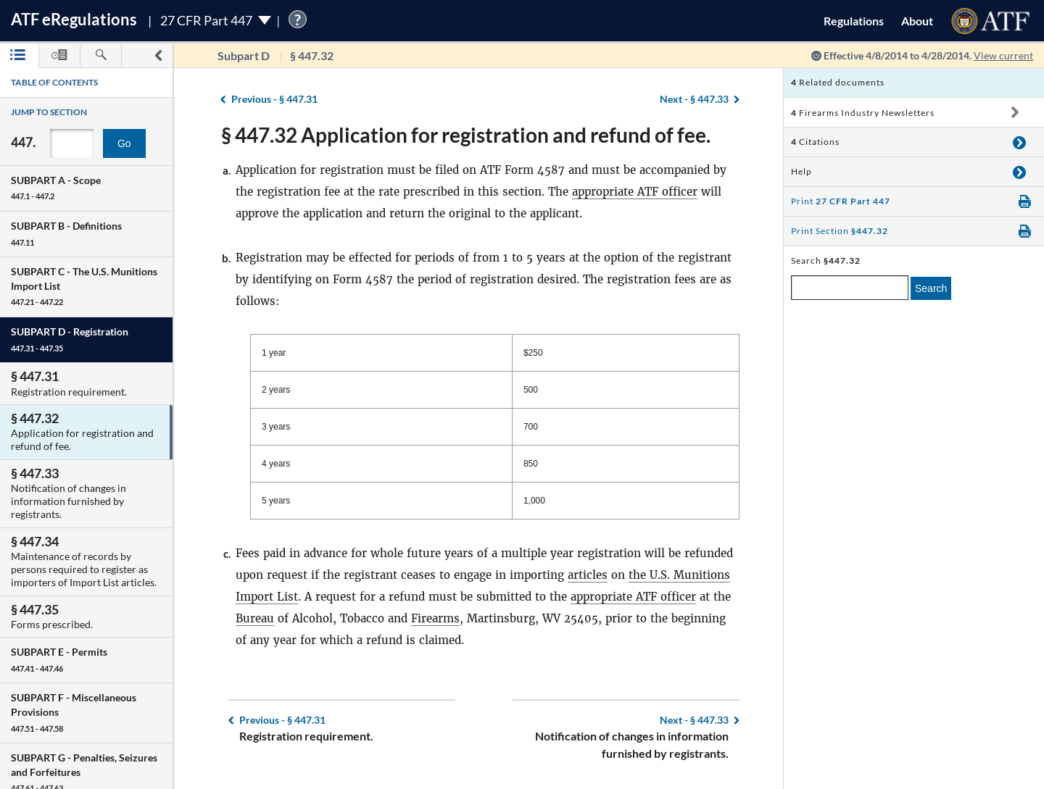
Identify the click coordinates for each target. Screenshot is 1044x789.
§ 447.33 (694, 99)
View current (1003, 55)
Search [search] (931, 288)
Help (801, 171)
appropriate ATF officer (634, 192)
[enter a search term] (849, 287)
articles (588, 575)
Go (124, 143)
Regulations (854, 21)
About (917, 21)
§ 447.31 (274, 99)
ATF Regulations (74, 19)
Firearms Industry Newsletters (863, 112)
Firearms (435, 618)
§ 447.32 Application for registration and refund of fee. (465, 134)
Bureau (255, 618)
